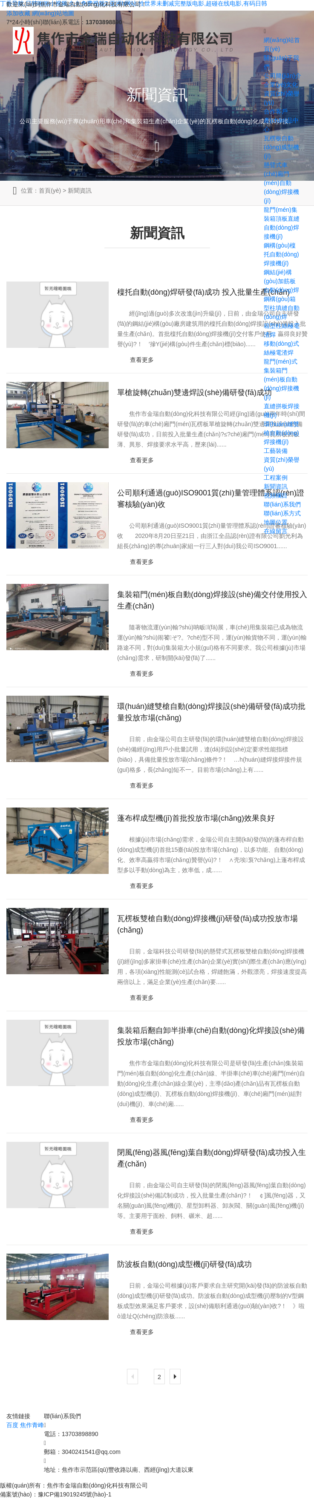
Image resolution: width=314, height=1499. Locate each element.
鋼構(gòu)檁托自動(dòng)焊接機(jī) (281, 254)
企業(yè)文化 (281, 84)
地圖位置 (276, 522)
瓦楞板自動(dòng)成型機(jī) (281, 147)
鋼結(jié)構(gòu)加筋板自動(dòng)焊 (281, 281)
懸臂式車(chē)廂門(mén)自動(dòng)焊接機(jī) (281, 183)
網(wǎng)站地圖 (53, 13)
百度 (12, 1425)
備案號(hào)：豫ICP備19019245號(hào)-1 (55, 1494)
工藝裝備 (276, 450)
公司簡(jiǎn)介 (282, 75)
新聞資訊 (276, 486)
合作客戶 (276, 111)
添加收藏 (18, 13)
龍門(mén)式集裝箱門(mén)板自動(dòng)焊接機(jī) (281, 379)
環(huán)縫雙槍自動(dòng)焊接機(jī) (281, 433)
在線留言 (276, 531)
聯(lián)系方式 (282, 513)
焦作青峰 (32, 1425)
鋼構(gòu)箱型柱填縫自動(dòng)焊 (282, 308)
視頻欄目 (276, 495)
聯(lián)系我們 (282, 504)
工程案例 (276, 477)
